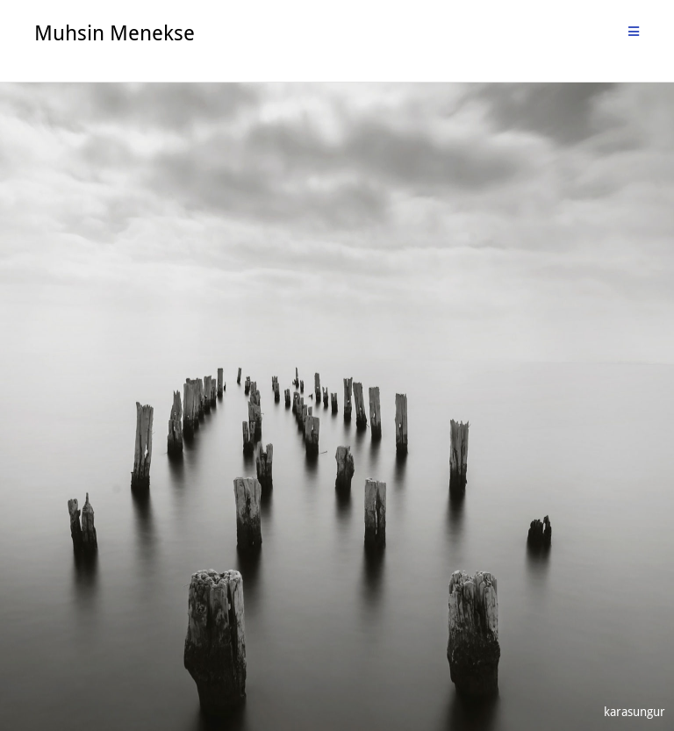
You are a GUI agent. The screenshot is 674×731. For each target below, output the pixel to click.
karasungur (634, 711)
